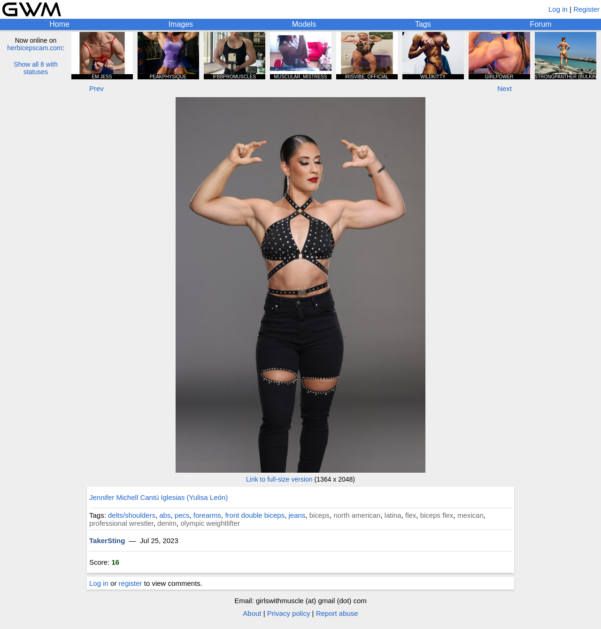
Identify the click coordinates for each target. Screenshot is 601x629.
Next (504, 88)
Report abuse (337, 613)
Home (59, 24)
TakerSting (107, 541)
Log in (558, 9)
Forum (540, 24)
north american (356, 515)
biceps (319, 515)
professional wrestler (121, 523)
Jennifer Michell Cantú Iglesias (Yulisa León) (158, 497)
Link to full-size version (279, 479)
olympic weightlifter (210, 523)
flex (410, 515)
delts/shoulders (131, 515)
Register (586, 9)
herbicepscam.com (34, 48)
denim (167, 523)
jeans (296, 515)
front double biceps (255, 515)
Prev (96, 88)
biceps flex (437, 515)
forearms (207, 515)
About (252, 613)
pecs (182, 515)
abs (164, 515)
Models (304, 24)
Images (181, 24)
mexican (470, 515)
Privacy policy (288, 613)
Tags (423, 24)
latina (393, 515)
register (130, 583)
